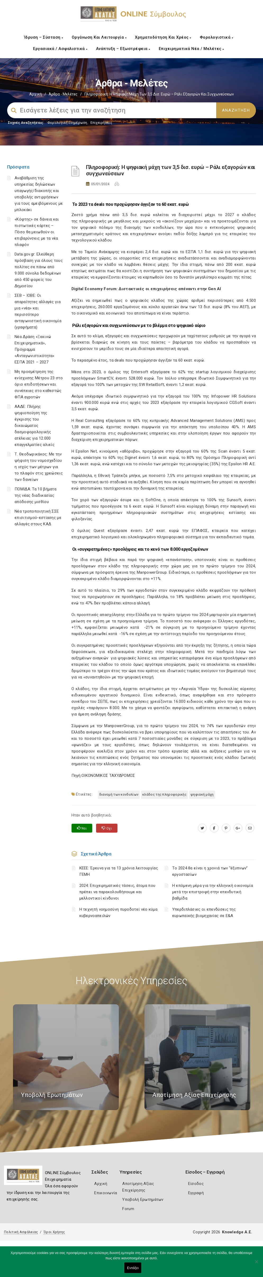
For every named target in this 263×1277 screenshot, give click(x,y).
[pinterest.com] (226, 828)
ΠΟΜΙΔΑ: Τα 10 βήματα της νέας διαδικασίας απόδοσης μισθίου (35, 495)
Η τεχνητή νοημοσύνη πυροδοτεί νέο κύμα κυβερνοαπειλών (118, 912)
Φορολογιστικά (216, 37)
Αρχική (35, 94)
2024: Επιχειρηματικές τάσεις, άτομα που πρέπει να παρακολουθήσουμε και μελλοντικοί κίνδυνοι (117, 892)
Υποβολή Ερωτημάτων (142, 1199)
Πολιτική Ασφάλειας (21, 1232)
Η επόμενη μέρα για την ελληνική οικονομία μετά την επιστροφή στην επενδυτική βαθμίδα (212, 892)
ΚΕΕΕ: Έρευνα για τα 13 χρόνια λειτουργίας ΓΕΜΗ (118, 871)
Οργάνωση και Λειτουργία (99, 37)
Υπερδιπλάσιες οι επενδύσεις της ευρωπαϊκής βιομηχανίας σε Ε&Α (204, 912)
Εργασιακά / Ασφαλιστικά (60, 48)
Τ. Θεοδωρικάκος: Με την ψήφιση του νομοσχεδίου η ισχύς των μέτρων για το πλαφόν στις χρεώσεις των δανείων (39, 467)
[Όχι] (256, 1264)
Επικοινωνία (105, 1193)
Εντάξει (133, 1268)
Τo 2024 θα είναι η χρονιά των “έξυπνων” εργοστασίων (210, 871)
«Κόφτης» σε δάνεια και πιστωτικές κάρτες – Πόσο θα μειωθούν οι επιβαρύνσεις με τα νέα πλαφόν (37, 232)
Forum (128, 1208)
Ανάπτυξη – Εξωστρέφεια (123, 48)
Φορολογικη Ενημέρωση (67, 123)
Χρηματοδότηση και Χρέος (163, 37)
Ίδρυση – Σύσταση (43, 37)
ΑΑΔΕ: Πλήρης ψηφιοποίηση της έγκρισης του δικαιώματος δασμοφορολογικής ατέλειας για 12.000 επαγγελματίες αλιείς (35, 425)
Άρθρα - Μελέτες (63, 94)
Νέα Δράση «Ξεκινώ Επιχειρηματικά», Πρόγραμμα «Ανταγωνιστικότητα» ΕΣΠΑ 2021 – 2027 (35, 349)
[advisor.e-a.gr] (250, 828)
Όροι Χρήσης (54, 1232)
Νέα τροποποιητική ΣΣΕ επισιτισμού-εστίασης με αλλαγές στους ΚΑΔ (38, 517)
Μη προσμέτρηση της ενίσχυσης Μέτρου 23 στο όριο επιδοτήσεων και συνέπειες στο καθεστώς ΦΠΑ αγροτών (39, 384)
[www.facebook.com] (214, 828)
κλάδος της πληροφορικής (164, 794)
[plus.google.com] (238, 828)
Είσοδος (196, 1183)
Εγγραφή (196, 1193)
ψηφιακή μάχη (202, 794)
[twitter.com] (202, 828)
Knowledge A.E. (237, 1232)
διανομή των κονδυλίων (118, 794)
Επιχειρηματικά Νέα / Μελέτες (191, 48)
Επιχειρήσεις (101, 123)
